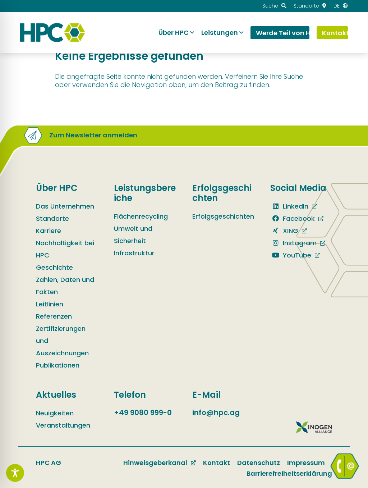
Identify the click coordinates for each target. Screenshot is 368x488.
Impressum (306, 462)
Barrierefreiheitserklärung (289, 473)
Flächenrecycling (141, 216)
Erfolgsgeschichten (223, 216)
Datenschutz (258, 462)
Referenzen (54, 316)
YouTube (290, 255)
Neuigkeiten (55, 413)
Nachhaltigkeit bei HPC (65, 249)
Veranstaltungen (63, 425)
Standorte (52, 218)
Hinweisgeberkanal (155, 462)
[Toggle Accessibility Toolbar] (15, 473)
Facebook (292, 218)
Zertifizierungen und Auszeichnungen (62, 340)
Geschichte (54, 267)
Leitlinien (49, 304)
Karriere (48, 230)
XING (284, 230)
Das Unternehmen (65, 206)
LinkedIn (289, 206)
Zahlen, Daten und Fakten (65, 285)
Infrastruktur (134, 252)
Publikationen (57, 365)
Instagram (293, 242)
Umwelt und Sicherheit (133, 234)
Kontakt (216, 462)
